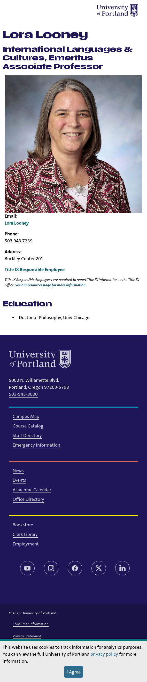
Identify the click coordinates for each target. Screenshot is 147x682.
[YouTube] (27, 568)
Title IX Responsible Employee (35, 269)
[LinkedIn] (122, 568)
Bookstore (23, 525)
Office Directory (28, 499)
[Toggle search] (28, 10)
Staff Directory (27, 435)
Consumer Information (31, 624)
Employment (26, 544)
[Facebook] (75, 568)
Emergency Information (36, 445)
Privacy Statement (27, 636)
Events (19, 480)
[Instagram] (51, 568)
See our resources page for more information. (51, 285)
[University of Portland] (117, 10)
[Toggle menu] (15, 10)
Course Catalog (28, 426)
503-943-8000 (23, 394)
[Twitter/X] (98, 568)
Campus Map (26, 416)
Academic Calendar (32, 490)
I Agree (74, 672)
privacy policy (104, 654)
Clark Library (25, 534)
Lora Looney (17, 223)
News (18, 470)
